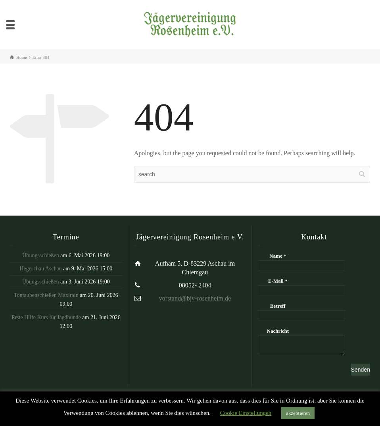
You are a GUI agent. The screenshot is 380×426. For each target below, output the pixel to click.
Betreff (278, 305)
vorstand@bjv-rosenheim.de (195, 298)
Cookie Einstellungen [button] (246, 413)
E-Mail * (278, 280)
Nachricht (278, 330)
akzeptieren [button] (298, 413)
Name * (277, 255)
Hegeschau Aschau (40, 269)
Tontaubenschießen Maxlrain (46, 295)
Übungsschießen (40, 255)
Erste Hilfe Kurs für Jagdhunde (46, 317)
